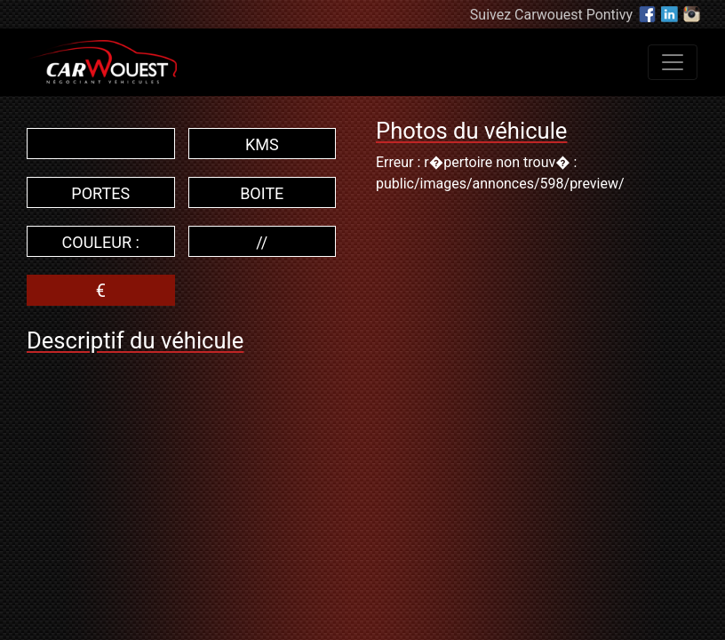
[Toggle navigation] (672, 62)
